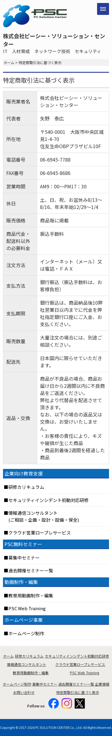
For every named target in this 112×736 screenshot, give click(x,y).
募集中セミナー (24, 557)
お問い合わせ (24, 692)
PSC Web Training (27, 608)
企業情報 (102, 684)
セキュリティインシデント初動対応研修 (48, 500)
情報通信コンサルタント (26, 664)
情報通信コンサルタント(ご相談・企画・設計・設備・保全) (43, 516)
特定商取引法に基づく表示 (77, 692)
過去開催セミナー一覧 (30, 570)
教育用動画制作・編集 (30, 595)
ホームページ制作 (26, 633)
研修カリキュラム (26, 487)
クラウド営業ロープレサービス (39, 532)
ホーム (9, 62)
